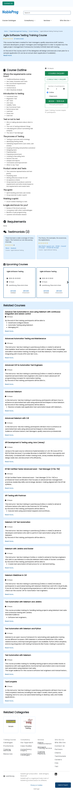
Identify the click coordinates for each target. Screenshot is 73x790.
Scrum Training (33, 31)
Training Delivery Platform (42, 753)
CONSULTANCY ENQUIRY (56, 79)
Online (51, 92)
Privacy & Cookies (36, 785)
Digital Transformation (45, 743)
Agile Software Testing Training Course (51, 31)
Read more (7, 55)
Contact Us (8, 3)
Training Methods (7, 750)
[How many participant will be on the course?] (56, 89)
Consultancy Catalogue (26, 754)
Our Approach (27, 742)
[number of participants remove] (48, 88)
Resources (8, 754)
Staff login (37, 789)
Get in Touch (63, 785)
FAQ (56, 763)
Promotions (8, 746)
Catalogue (8, 742)
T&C (56, 766)
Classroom (53, 96)
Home (6, 31)
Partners (59, 749)
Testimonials (60, 756)
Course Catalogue (9, 20)
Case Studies (26, 746)
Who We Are (65, 20)
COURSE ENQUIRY (56, 73)
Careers (58, 760)
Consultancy (29, 20)
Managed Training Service (45, 747)
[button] (67, 282)
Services (47, 20)
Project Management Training (18, 31)
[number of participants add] (64, 88)
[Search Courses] (47, 13)
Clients (58, 753)
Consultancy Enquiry (26, 750)
